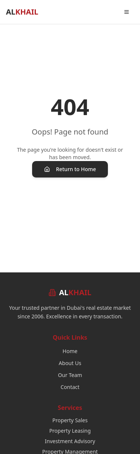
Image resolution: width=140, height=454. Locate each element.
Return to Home (70, 169)
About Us (70, 363)
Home (70, 351)
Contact (70, 386)
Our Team (70, 375)
